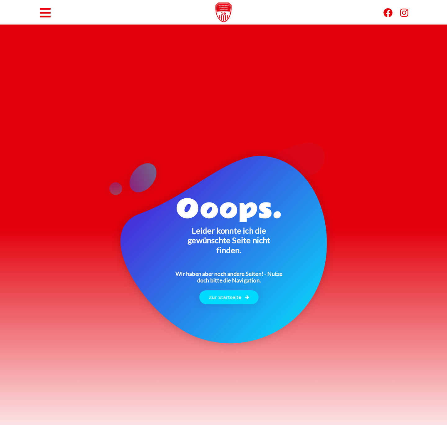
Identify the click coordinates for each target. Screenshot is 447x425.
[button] (45, 12)
